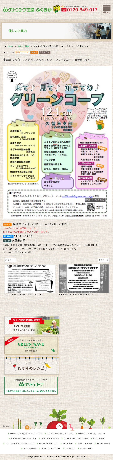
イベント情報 (98, 438)
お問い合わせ (86, 448)
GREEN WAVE (103, 443)
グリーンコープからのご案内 (76, 438)
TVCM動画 (68, 443)
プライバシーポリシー (50, 448)
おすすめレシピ (30, 448)
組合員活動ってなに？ (48, 443)
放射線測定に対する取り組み (24, 438)
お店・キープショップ (50, 438)
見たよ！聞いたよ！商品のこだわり (19, 443)
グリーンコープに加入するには (91, 434)
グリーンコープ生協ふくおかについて (26, 434)
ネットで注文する (84, 443)
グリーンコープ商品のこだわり (60, 434)
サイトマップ (70, 448)
